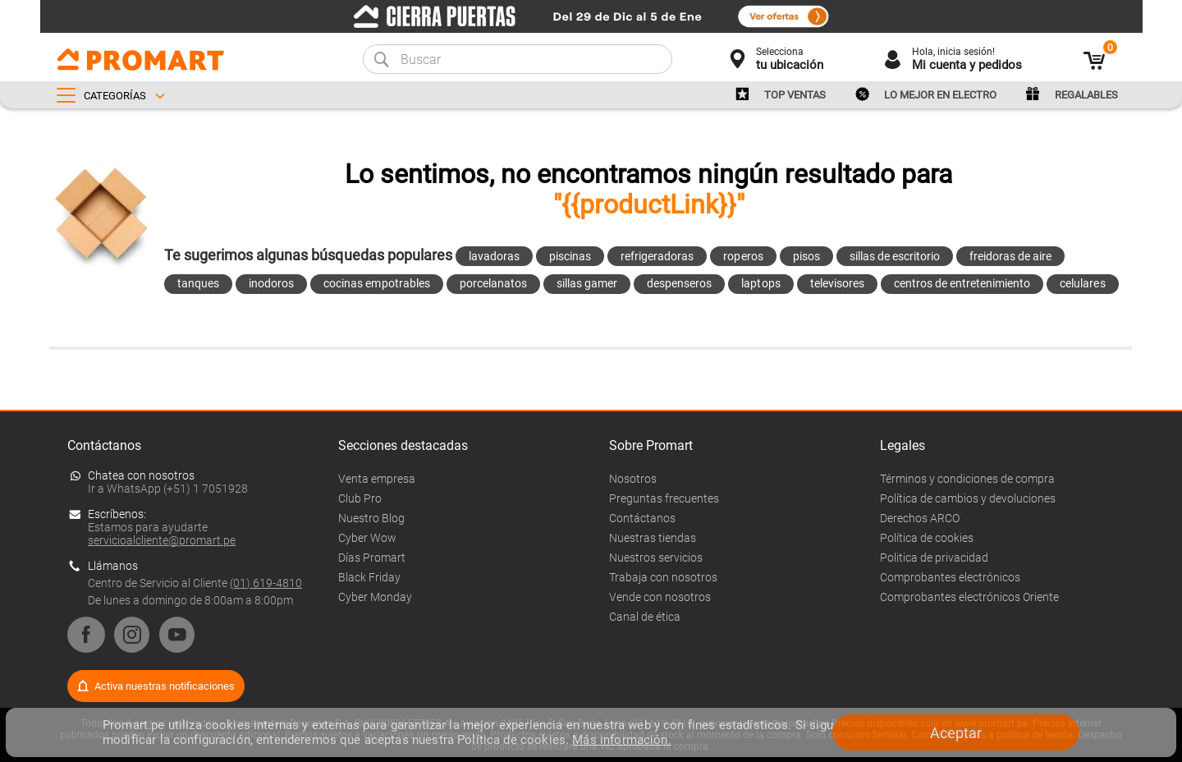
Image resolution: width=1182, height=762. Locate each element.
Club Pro (360, 498)
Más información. (621, 739)
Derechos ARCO (920, 518)
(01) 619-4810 (266, 583)
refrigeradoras (657, 256)
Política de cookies (927, 537)
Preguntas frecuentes (664, 498)
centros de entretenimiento (962, 283)
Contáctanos (642, 518)
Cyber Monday (375, 597)
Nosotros (633, 478)
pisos (806, 256)
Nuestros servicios (656, 557)
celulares (1082, 283)
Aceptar (956, 732)
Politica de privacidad (934, 557)
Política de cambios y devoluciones (968, 498)
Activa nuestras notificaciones (164, 686)
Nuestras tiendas (652, 537)
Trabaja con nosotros (663, 577)
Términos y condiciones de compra (967, 478)
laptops (760, 283)
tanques (198, 283)
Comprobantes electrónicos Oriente (969, 597)
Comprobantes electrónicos (950, 577)
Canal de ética (644, 616)
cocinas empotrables (376, 283)
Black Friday (369, 577)
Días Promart (371, 557)
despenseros (679, 283)
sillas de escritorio (895, 256)
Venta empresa (376, 478)
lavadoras (494, 256)
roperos (743, 256)
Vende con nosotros (660, 597)
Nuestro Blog (371, 518)
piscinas (570, 256)
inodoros (271, 283)
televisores (837, 283)
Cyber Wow (367, 537)
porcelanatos (493, 283)
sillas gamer (587, 283)
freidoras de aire (1010, 256)
